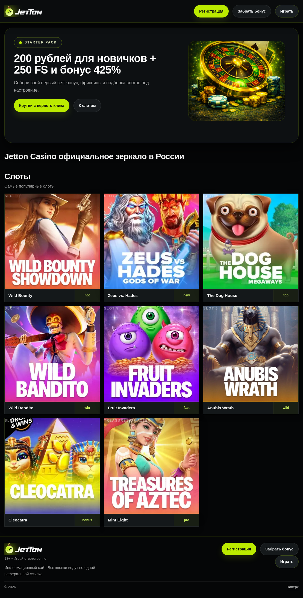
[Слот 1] (52, 248)
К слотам (87, 105)
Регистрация (211, 11)
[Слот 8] (151, 472)
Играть (286, 11)
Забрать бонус (252, 11)
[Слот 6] (251, 360)
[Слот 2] (151, 248)
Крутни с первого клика (41, 105)
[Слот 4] (52, 360)
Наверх (293, 587)
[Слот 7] (52, 472)
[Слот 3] (251, 248)
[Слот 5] (151, 360)
